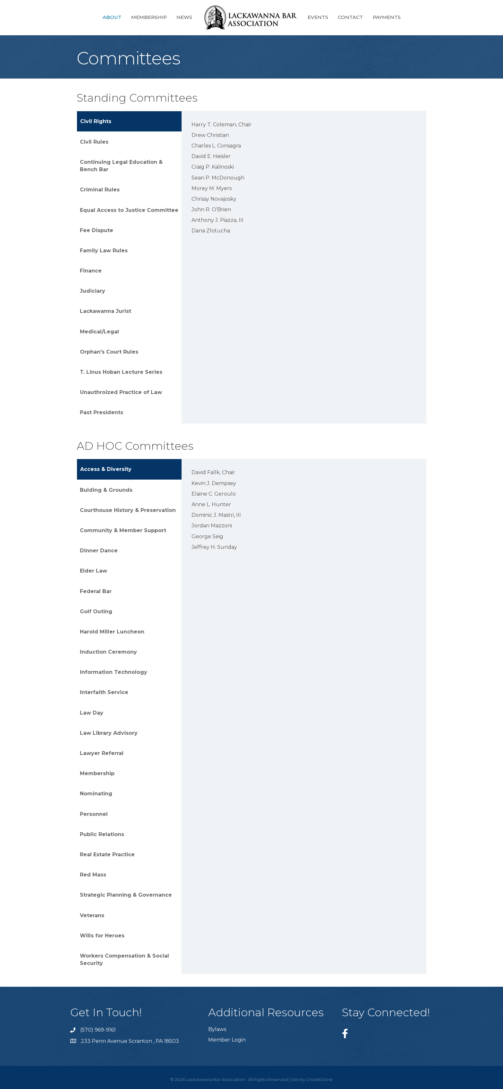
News (184, 17)
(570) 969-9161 (98, 1030)
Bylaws (217, 1029)
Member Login (227, 1040)
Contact (350, 17)
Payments (387, 17)
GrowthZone (319, 1079)
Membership (149, 17)
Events (318, 17)
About (112, 17)
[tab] (129, 121)
